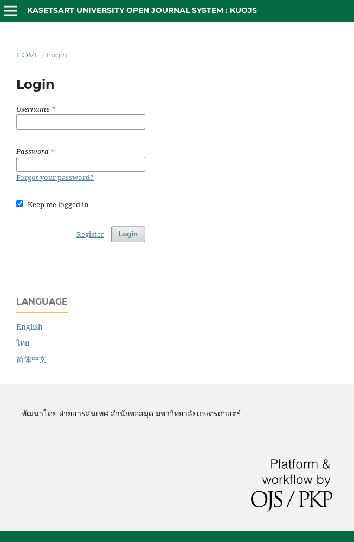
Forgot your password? (55, 177)
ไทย (22, 343)
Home (28, 54)
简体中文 (31, 359)
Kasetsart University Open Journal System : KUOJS (142, 10)
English (29, 326)
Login (128, 234)
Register (90, 234)
